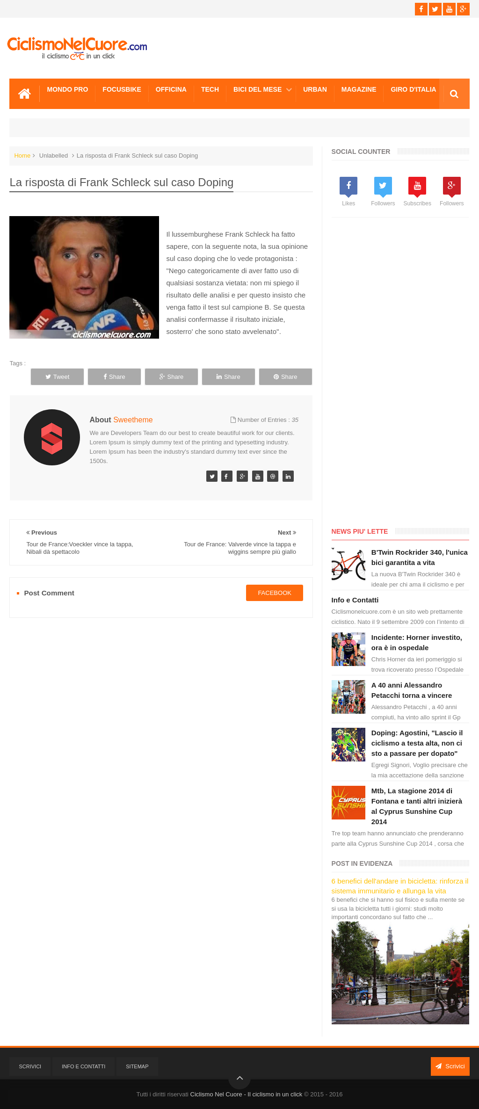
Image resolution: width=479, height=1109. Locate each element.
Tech (210, 89)
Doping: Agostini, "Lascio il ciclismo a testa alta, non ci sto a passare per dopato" (417, 743)
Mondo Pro (67, 89)
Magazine (359, 89)
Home (22, 155)
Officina (171, 89)
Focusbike (121, 89)
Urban (315, 89)
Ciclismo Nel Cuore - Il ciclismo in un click (246, 1094)
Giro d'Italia (413, 89)
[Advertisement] (402, 374)
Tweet (57, 376)
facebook (274, 592)
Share (114, 376)
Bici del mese (257, 89)
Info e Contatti (355, 600)
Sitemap (137, 1066)
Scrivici (30, 1066)
